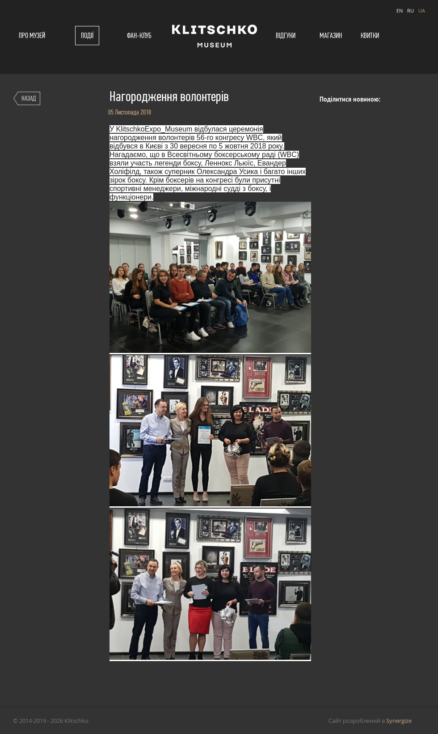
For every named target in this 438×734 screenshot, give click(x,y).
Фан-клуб (139, 35)
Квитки (370, 35)
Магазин (331, 35)
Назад (28, 98)
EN (399, 10)
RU (410, 10)
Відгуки (285, 35)
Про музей (32, 35)
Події (87, 35)
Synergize (399, 721)
